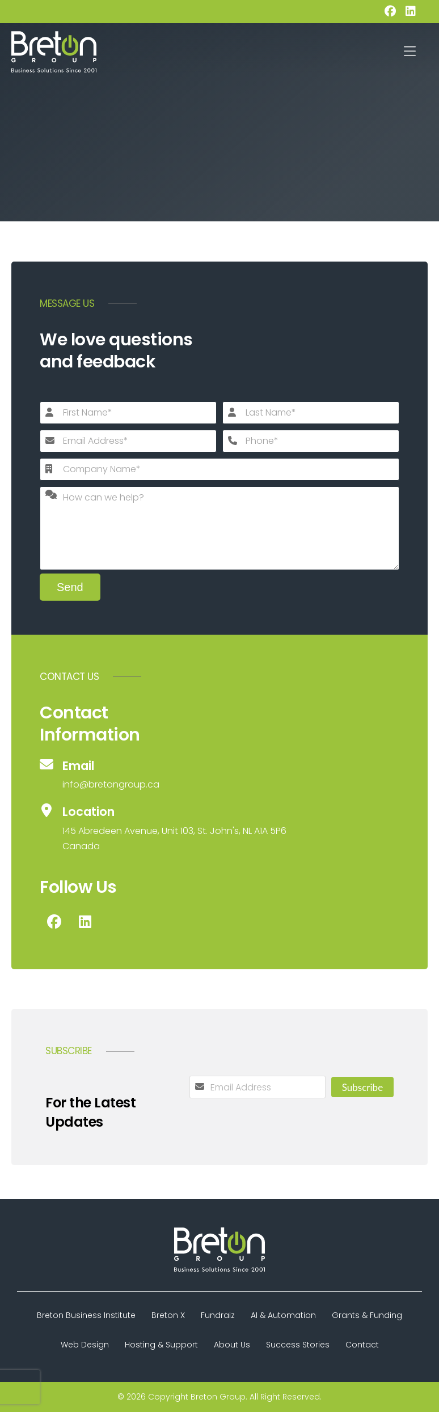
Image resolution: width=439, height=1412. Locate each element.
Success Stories (298, 1344)
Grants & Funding (367, 1315)
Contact (362, 1344)
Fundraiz (218, 1315)
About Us (232, 1344)
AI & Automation (283, 1315)
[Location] (219, 828)
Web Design (85, 1344)
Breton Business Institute (86, 1315)
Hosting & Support (161, 1344)
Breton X (168, 1315)
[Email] (219, 775)
